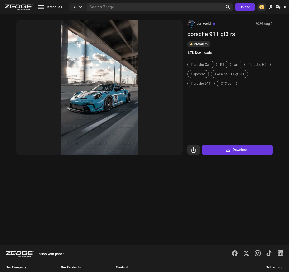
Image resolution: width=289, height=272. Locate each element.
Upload (245, 7)
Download (236, 150)
